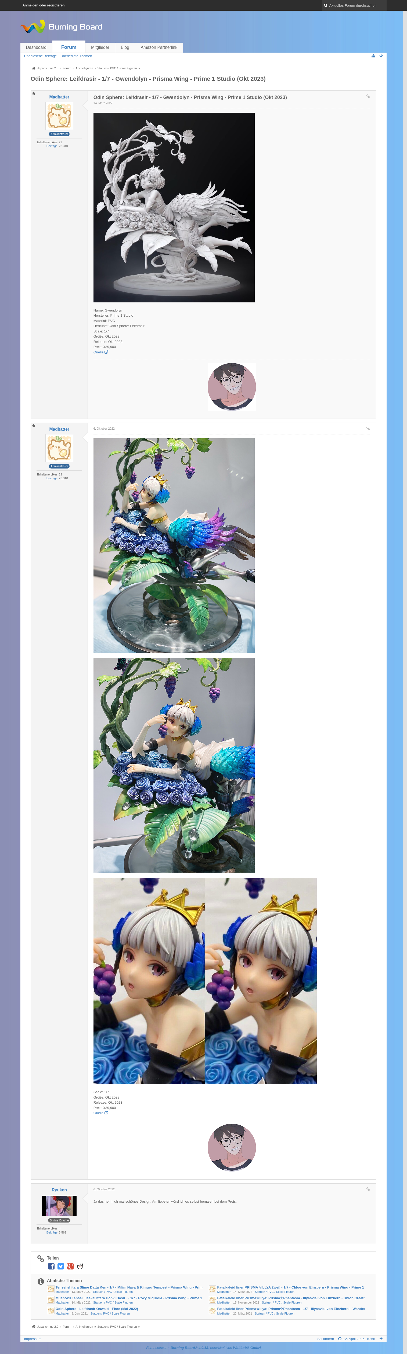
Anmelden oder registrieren (44, 5)
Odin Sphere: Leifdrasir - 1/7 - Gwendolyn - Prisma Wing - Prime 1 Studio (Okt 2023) (148, 78)
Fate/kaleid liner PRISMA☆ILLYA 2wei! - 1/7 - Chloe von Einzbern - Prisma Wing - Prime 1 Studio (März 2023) (306, 1287)
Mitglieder (100, 47)
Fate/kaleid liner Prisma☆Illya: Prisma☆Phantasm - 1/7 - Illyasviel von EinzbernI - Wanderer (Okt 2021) (302, 1309)
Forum (69, 47)
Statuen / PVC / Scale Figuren (113, 1291)
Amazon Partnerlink (159, 47)
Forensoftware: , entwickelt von (203, 1348)
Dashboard (36, 47)
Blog (125, 47)
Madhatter (62, 1291)
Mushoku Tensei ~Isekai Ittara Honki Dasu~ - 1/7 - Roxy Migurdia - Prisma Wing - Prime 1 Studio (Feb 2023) (144, 1298)
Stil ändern (325, 1339)
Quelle (98, 352)
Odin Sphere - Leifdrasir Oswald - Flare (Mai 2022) (97, 1309)
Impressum (32, 1339)
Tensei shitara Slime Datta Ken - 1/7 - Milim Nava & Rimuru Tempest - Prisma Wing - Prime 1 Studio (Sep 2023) (147, 1287)
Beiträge (51, 146)
